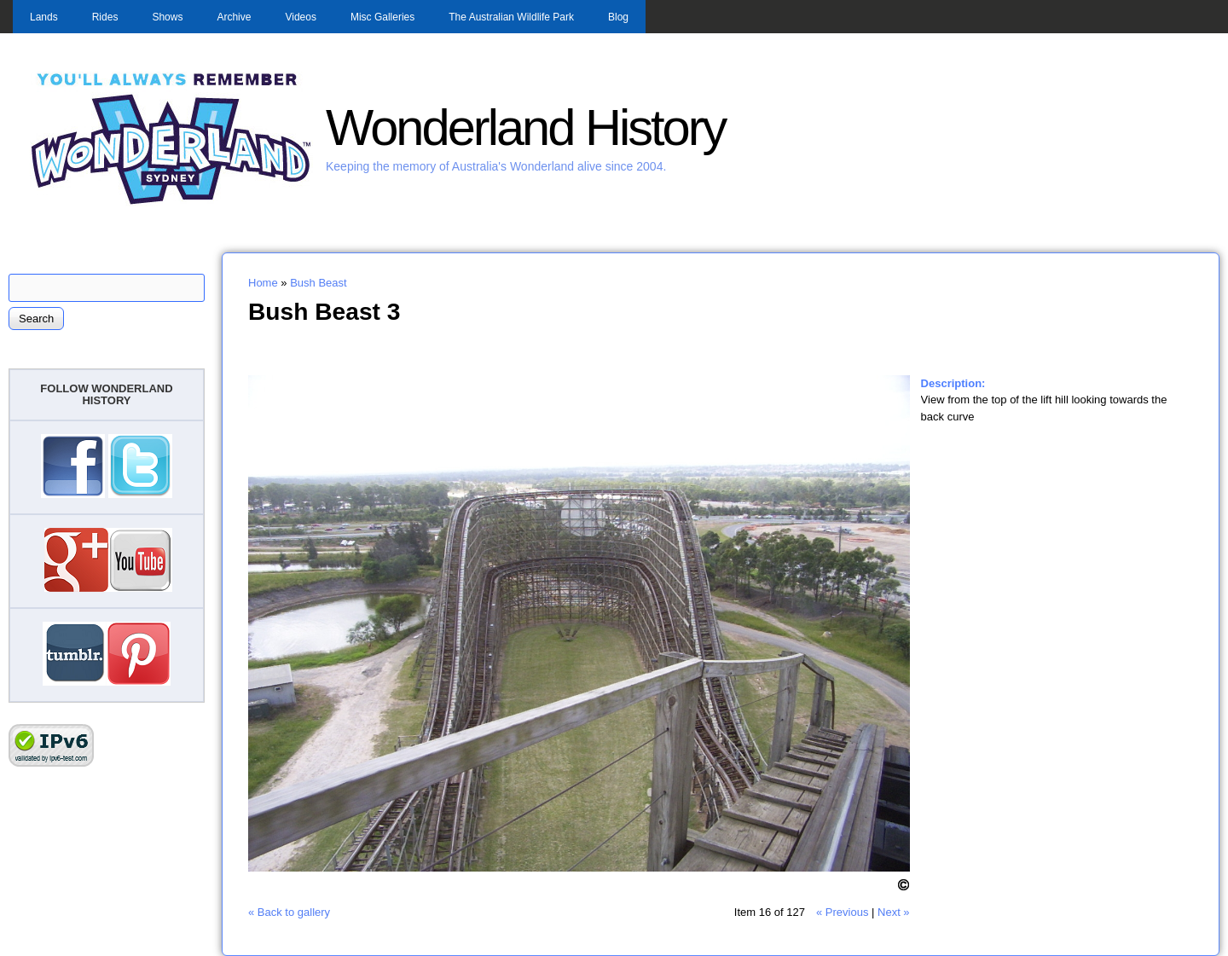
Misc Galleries (382, 17)
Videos (300, 17)
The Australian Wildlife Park (511, 17)
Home (263, 282)
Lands (44, 17)
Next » (894, 912)
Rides (105, 17)
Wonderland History (525, 127)
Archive (234, 17)
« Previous (842, 912)
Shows (167, 17)
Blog (618, 17)
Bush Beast (318, 282)
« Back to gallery (289, 912)
